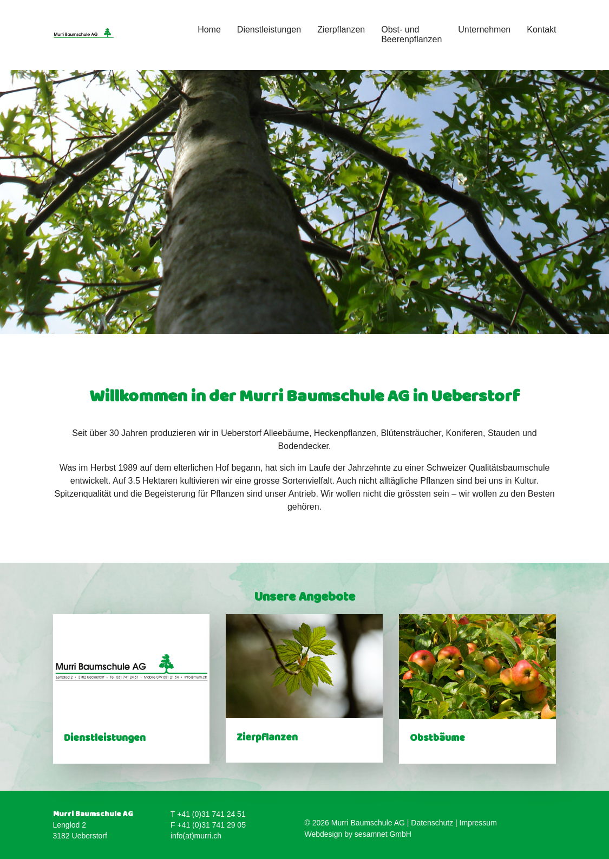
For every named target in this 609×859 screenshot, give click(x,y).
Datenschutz (432, 822)
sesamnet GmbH (383, 834)
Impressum (478, 822)
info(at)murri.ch (196, 835)
